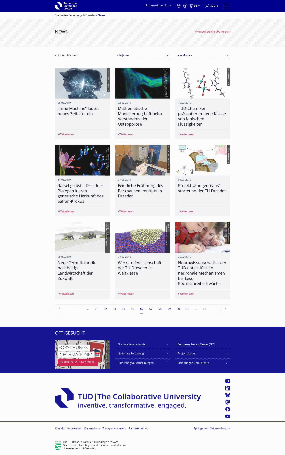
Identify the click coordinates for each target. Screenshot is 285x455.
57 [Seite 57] (151, 309)
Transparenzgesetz (114, 428)
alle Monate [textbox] (184, 55)
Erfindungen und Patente (193, 363)
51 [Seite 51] (96, 309)
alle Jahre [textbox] (123, 55)
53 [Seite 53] (114, 309)
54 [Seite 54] (123, 309)
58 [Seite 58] (160, 309)
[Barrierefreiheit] (185, 6)
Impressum (74, 428)
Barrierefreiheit (138, 428)
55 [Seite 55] (132, 309)
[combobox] (142, 55)
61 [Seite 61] (187, 309)
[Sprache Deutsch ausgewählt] (195, 6)
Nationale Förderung (131, 353)
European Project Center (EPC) (196, 344)
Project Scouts (186, 353)
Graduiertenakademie (131, 344)
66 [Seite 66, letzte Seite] (204, 309)
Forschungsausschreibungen (136, 363)
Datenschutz (92, 428)
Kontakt (60, 428)
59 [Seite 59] (169, 309)
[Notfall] (179, 6)
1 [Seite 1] (80, 309)
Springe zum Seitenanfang (210, 428)
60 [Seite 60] (178, 309)
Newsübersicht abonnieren (213, 32)
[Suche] (211, 6)
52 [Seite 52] (105, 309)
